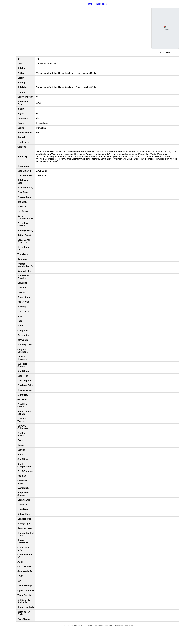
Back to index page (97, 4)
